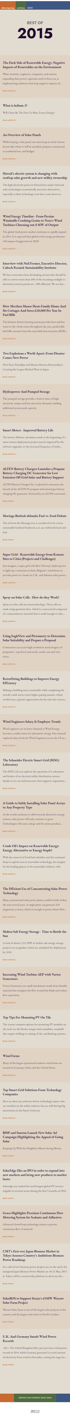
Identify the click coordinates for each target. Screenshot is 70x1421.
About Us (35, 1411)
